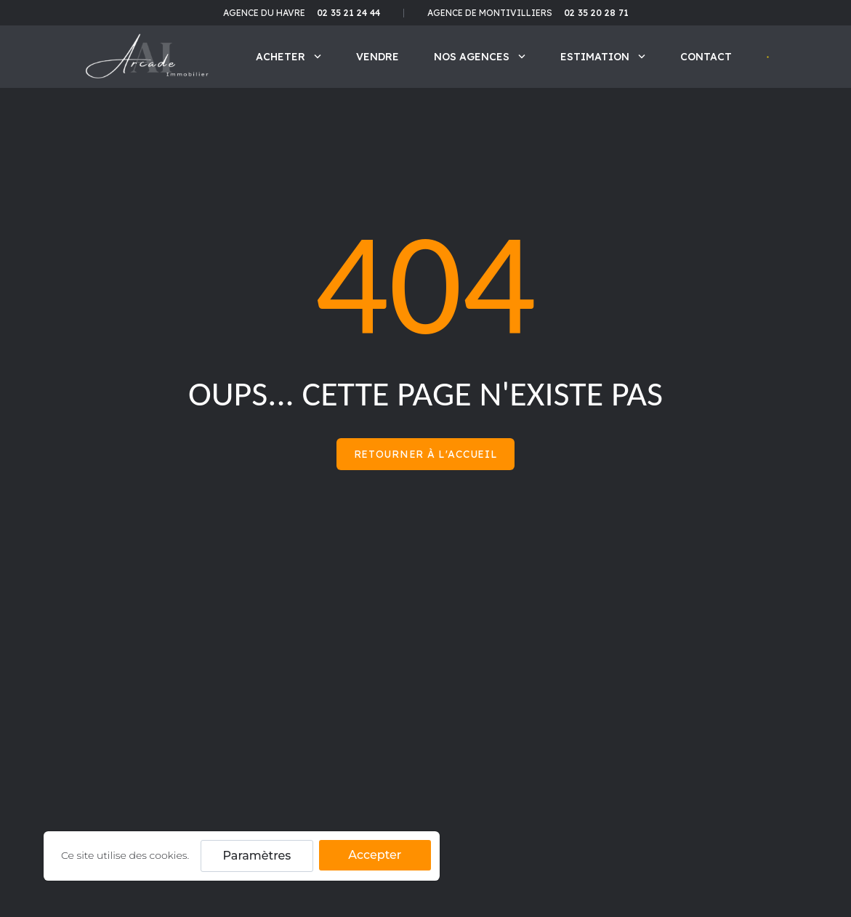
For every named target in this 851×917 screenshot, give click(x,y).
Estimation (602, 56)
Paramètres (257, 856)
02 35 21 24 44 (348, 12)
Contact (706, 56)
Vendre (377, 56)
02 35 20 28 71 (596, 12)
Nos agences (479, 56)
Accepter (374, 855)
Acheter (288, 56)
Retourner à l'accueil (426, 454)
